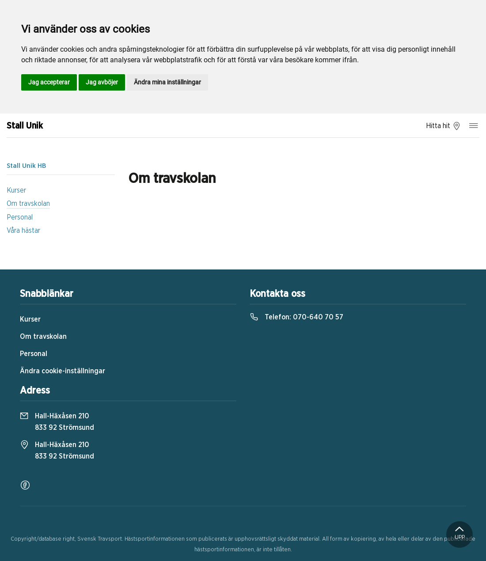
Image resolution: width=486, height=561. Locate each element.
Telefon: (296, 317)
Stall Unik (25, 125)
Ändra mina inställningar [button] (167, 82)
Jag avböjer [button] (102, 82)
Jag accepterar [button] (49, 82)
